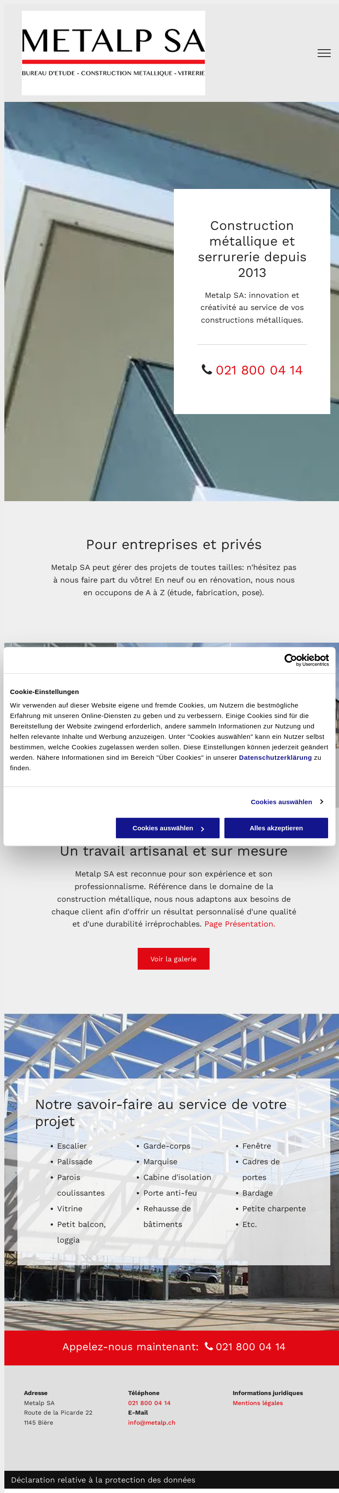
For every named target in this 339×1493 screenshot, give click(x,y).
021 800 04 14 (259, 369)
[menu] (324, 53)
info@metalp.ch (152, 1422)
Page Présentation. (239, 923)
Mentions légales (258, 1402)
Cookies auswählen (281, 801)
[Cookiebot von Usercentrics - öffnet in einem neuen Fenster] (291, 660)
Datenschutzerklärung (275, 757)
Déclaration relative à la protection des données (103, 1479)
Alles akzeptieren (276, 828)
